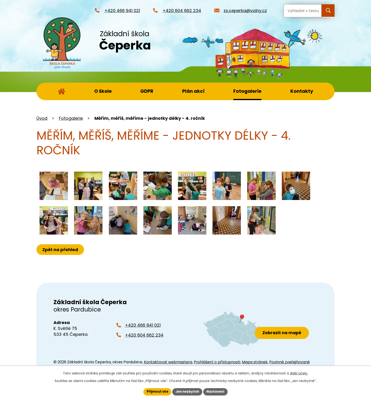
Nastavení (216, 391)
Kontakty (301, 91)
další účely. (299, 373)
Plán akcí (193, 91)
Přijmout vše (156, 391)
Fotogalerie (247, 91)
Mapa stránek (255, 362)
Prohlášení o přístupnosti (217, 362)
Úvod (61, 91)
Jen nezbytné (187, 391)
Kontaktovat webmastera (168, 362)
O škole (103, 91)
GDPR (146, 91)
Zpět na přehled (61, 250)
